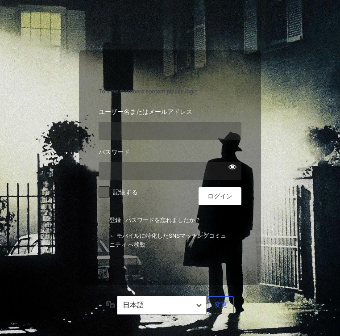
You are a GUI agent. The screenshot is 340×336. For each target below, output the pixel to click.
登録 (115, 220)
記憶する (125, 192)
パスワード (114, 151)
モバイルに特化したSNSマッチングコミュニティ (170, 71)
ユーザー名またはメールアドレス (145, 111)
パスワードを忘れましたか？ (163, 220)
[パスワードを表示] (232, 167)
